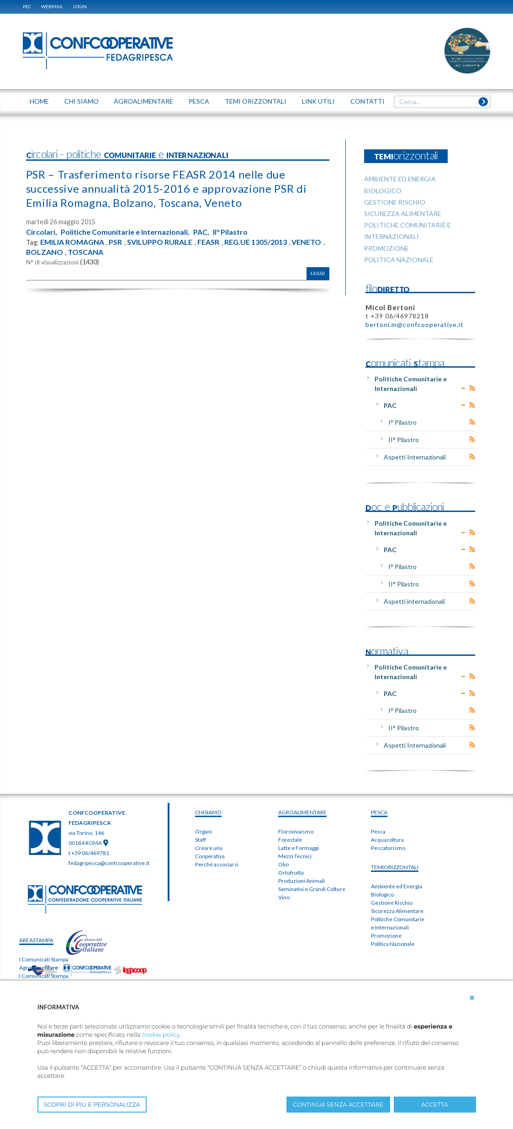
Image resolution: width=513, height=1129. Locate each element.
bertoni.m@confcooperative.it (414, 324)
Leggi (318, 273)
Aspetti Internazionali (415, 457)
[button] (472, 998)
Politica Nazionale (392, 943)
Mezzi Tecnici (295, 856)
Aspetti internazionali (414, 601)
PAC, (201, 232)
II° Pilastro (230, 232)
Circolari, (41, 232)
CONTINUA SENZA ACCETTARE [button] (338, 1104)
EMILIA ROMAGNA (72, 242)
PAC (390, 405)
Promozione (386, 935)
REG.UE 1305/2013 (255, 242)
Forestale (290, 839)
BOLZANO (44, 252)
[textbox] (438, 101)
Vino (284, 897)
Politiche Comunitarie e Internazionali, (125, 232)
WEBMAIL (52, 6)
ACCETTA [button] (434, 1104)
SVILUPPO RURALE (159, 242)
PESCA (379, 812)
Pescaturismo (388, 847)
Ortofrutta (291, 872)
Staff (200, 839)
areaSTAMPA (36, 940)
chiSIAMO (208, 812)
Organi (203, 831)
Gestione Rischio (392, 902)
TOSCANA (85, 252)
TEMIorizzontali (394, 867)
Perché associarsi (216, 864)
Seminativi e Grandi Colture (311, 889)
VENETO (306, 242)
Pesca (378, 831)
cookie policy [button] (161, 1034)
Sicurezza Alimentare (397, 910)
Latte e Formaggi (298, 847)
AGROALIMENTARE (302, 812)
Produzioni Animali (301, 880)
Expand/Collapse (463, 388)
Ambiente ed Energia (396, 886)
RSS (472, 388)
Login (80, 6)
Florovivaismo (295, 831)
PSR (115, 242)
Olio (283, 864)
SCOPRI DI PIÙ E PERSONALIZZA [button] (92, 1104)
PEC (27, 6)
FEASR (208, 242)
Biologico (382, 894)
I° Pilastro (402, 422)
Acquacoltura (387, 839)
